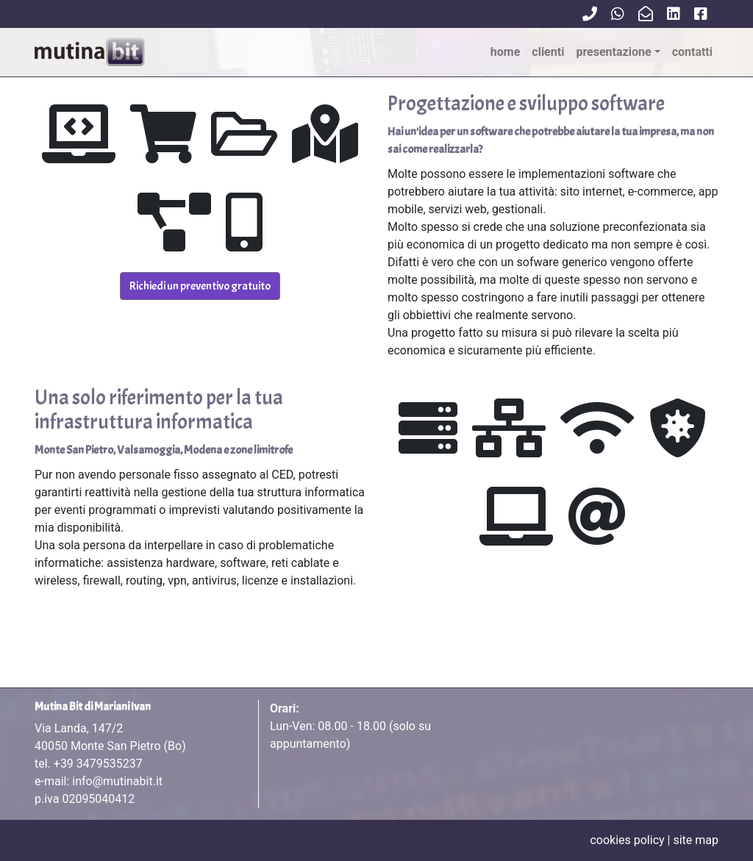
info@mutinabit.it (117, 781)
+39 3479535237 (98, 764)
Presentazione (613, 52)
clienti (548, 52)
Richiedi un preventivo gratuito (200, 286)
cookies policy (627, 840)
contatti (692, 52)
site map (695, 840)
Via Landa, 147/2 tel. (110, 746)
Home (505, 52)
